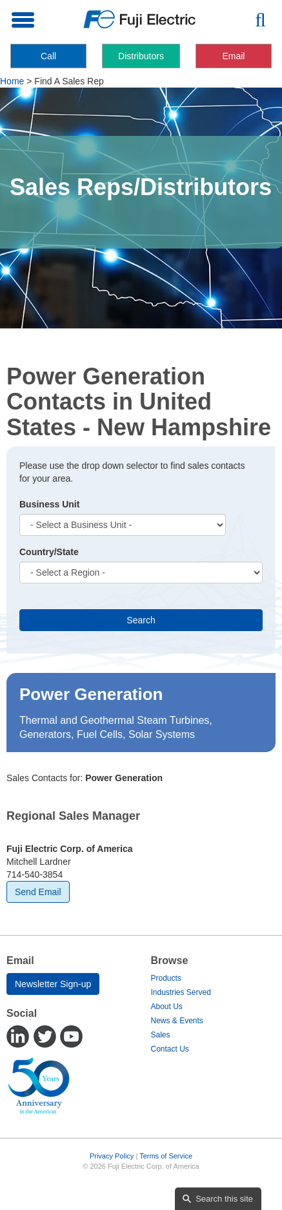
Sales (160, 1034)
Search (140, 620)
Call (48, 56)
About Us (167, 1006)
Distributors (141, 56)
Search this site (224, 1199)
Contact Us (170, 1049)
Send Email (38, 892)
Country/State (49, 552)
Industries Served (181, 992)
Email (233, 56)
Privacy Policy (112, 1156)
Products (166, 978)
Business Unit (49, 504)
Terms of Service (165, 1156)
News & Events (177, 1020)
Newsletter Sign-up (53, 984)
